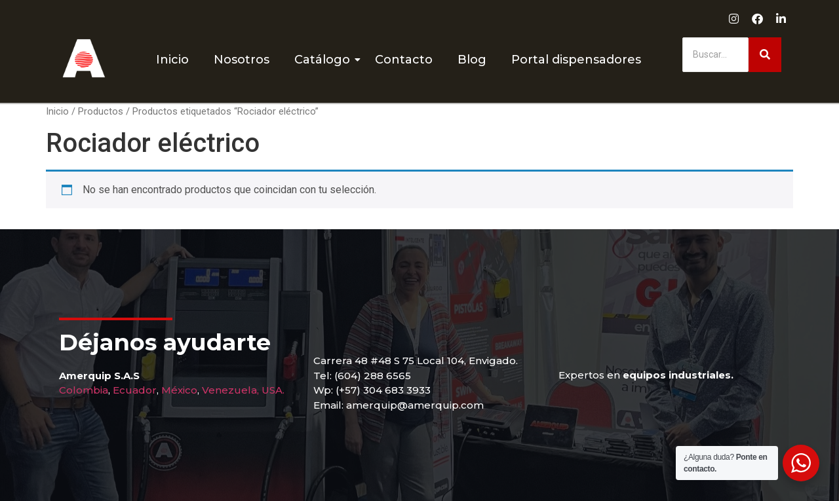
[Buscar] (715, 54)
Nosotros (241, 59)
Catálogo (324, 59)
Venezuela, (230, 390)
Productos (100, 111)
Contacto (404, 59)
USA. (273, 390)
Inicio (172, 59)
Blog (472, 59)
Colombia (83, 390)
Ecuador (135, 390)
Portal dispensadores (576, 59)
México (179, 390)
